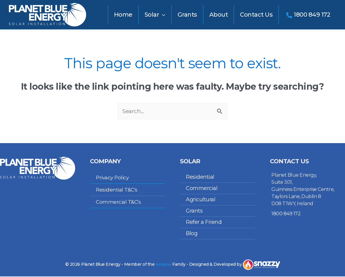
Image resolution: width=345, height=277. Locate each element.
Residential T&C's (118, 190)
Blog (191, 234)
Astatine (163, 264)
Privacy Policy (113, 178)
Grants (194, 211)
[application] (162, 14)
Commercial (201, 189)
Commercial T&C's (119, 202)
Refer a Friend (203, 222)
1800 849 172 (285, 214)
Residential (200, 177)
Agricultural (200, 200)
